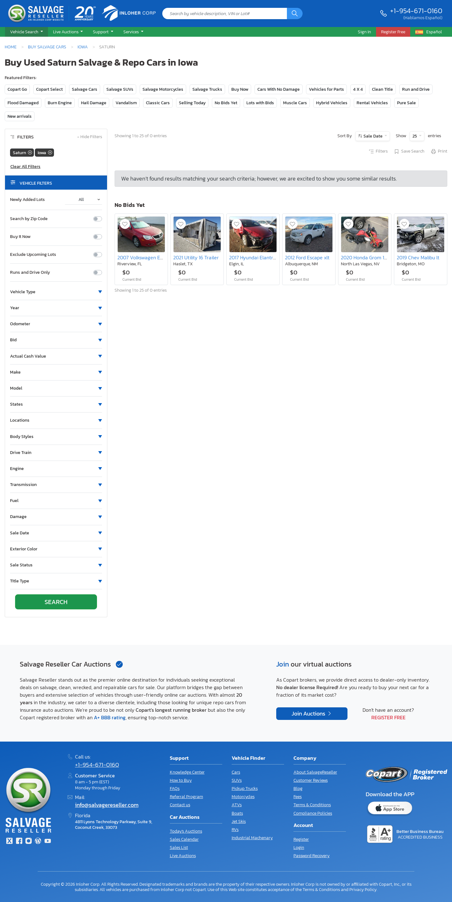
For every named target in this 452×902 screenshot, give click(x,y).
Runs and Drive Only (30, 272)
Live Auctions (183, 855)
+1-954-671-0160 (416, 10)
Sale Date (373, 136)
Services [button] (131, 31)
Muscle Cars (295, 103)
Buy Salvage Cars (47, 47)
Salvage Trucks (207, 89)
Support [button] (101, 31)
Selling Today (192, 103)
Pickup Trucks (245, 788)
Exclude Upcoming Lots (33, 254)
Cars (236, 772)
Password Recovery (311, 855)
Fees (297, 796)
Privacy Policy (363, 889)
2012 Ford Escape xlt (307, 257)
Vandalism (126, 103)
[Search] (295, 13)
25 (415, 136)
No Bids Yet (226, 103)
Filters (378, 152)
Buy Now (239, 89)
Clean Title (382, 89)
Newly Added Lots (27, 200)
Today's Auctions (186, 831)
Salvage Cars (84, 89)
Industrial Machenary (252, 837)
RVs (235, 829)
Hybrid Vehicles (331, 103)
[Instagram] (28, 841)
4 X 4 (358, 89)
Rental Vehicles (372, 103)
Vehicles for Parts (326, 89)
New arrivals (20, 116)
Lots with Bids (260, 103)
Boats (237, 813)
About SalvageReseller (315, 772)
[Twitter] (9, 841)
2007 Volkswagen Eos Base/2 (149, 257)
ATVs (237, 805)
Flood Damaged (23, 103)
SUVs (237, 780)
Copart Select (49, 89)
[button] (26, 32)
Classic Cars (158, 103)
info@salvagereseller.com (106, 805)
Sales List (179, 847)
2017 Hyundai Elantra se (255, 257)
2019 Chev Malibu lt (418, 257)
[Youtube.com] (47, 841)
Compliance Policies (312, 813)
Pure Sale (406, 103)
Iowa (83, 47)
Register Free (388, 717)
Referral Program (186, 796)
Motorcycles (243, 796)
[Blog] (38, 841)
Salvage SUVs (119, 89)
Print (438, 152)
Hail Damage (93, 103)
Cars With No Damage (278, 89)
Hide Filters (89, 137)
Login (298, 847)
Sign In (364, 31)
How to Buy (181, 780)
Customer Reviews (310, 780)
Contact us (180, 805)
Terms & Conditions (312, 805)
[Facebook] (19, 841)
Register (301, 839)
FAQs (175, 788)
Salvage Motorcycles (163, 89)
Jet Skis (239, 821)
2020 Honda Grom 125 (365, 257)
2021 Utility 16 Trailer (196, 257)
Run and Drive (416, 89)
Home (11, 47)
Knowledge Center (187, 772)
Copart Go (17, 89)
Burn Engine (60, 103)
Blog (298, 788)
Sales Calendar (184, 839)
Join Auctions (309, 714)
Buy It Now (20, 237)
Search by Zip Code (29, 219)
